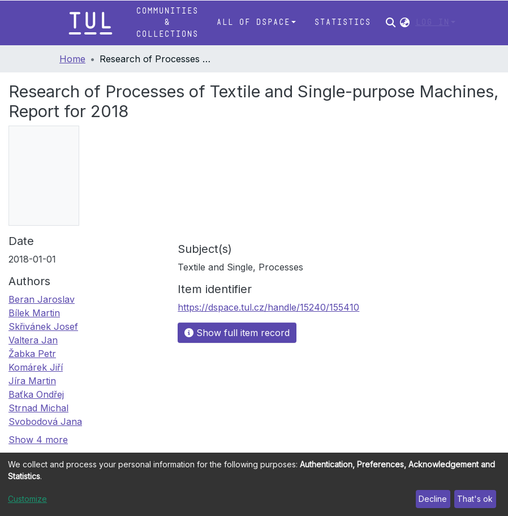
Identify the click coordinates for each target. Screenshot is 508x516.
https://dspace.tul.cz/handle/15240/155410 (268, 307)
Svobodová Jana (45, 421)
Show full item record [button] (237, 332)
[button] (405, 22)
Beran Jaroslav (41, 299)
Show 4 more (38, 439)
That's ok (475, 499)
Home (72, 58)
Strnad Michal (38, 408)
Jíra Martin (32, 380)
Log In (432, 22)
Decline (433, 499)
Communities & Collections (167, 23)
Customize (27, 499)
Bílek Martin (34, 313)
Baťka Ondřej (36, 394)
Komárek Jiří (35, 367)
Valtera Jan (33, 340)
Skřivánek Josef (43, 326)
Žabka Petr (32, 353)
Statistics (342, 22)
